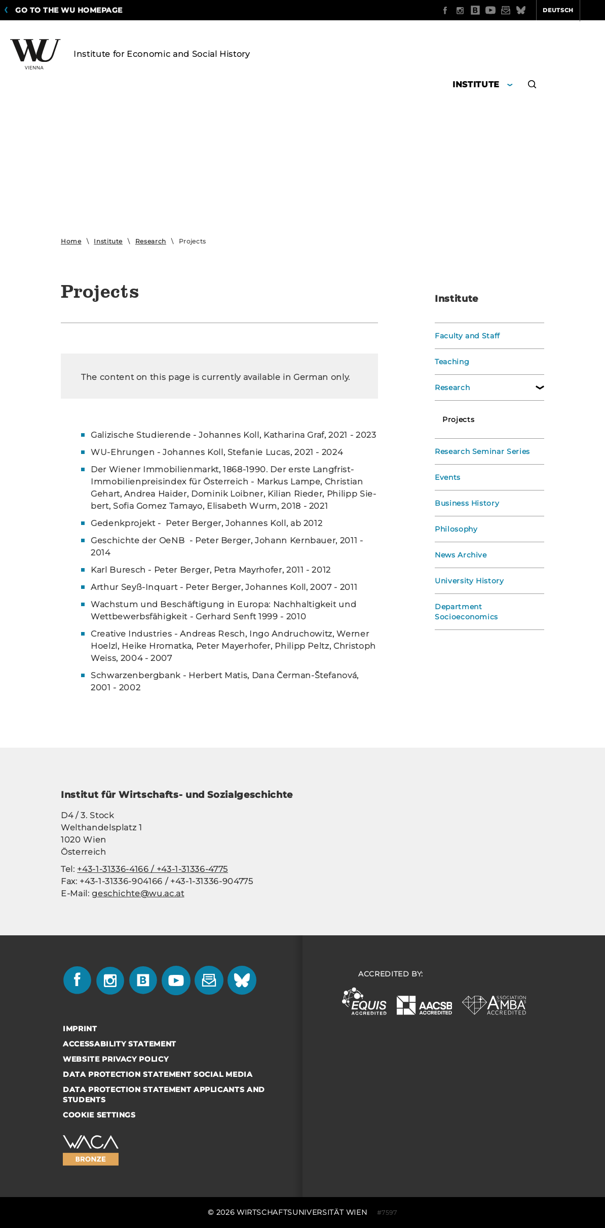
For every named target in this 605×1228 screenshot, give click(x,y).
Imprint (80, 1028)
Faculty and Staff (468, 335)
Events (448, 477)
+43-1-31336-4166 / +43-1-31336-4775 (152, 869)
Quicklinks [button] (573, 10)
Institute (108, 241)
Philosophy (456, 529)
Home (71, 241)
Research (150, 241)
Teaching (452, 361)
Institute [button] (476, 84)
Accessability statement (119, 1043)
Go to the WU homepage (69, 10)
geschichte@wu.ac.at (138, 893)
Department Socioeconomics (466, 611)
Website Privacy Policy (115, 1059)
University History (470, 580)
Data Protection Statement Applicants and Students (164, 1094)
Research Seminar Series (482, 451)
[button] (532, 86)
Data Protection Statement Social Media (158, 1074)
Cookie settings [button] (99, 1114)
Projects (458, 419)
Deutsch (518, 10)
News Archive (461, 554)
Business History (467, 503)
